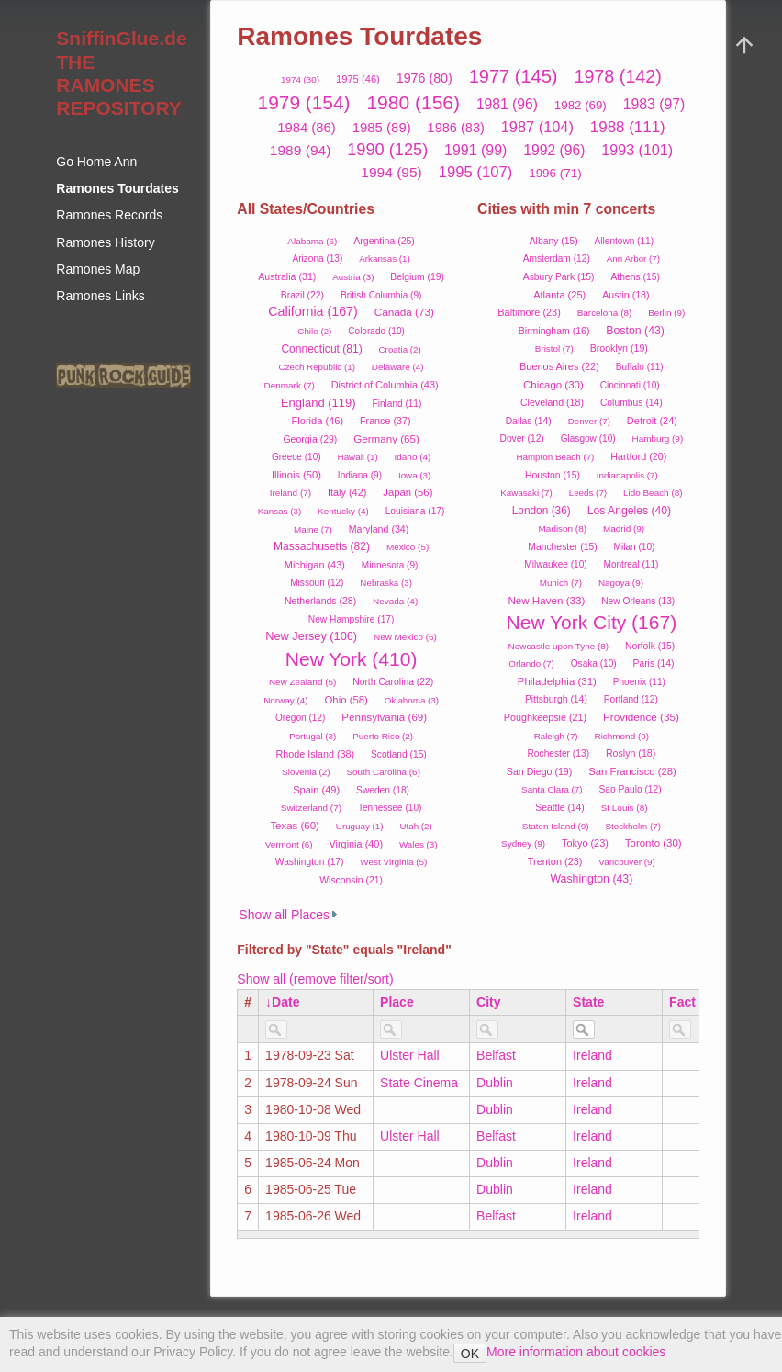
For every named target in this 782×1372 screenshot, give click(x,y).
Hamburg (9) (658, 438)
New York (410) (351, 658)
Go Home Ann (96, 161)
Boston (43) (635, 330)
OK (470, 1353)
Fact (682, 1002)
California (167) (313, 311)
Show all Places (284, 914)
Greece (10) (296, 457)
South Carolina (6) (383, 772)
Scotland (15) (399, 754)
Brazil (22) (302, 295)
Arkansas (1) (384, 258)
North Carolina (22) (392, 682)
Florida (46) (317, 420)
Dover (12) (522, 438)
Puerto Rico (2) (382, 736)
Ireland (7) (290, 493)
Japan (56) (407, 492)
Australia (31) (287, 276)
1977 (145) (513, 76)
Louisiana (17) (415, 511)
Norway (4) (285, 700)
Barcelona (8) (604, 313)
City (488, 1002)
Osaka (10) (594, 663)
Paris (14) (654, 663)
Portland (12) (631, 699)
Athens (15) (635, 277)
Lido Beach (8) (653, 493)
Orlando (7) (531, 663)
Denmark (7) (289, 385)
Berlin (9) (666, 313)
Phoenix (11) (639, 682)
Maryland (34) (379, 528)
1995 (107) (476, 172)
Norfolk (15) (650, 646)
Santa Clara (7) (551, 789)
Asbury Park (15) (559, 277)
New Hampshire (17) (351, 619)
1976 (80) (424, 78)
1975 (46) (358, 78)
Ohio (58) (346, 699)
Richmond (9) (621, 736)
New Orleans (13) (638, 601)
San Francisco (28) (632, 771)
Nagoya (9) (620, 583)
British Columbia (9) (381, 295)
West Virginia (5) (393, 862)
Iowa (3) (414, 475)
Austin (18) (625, 294)
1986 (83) (456, 127)
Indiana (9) (360, 475)
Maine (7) (313, 529)
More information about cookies (575, 1351)
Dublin (494, 1082)
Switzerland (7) (311, 808)
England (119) (318, 403)
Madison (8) (562, 528)
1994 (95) (391, 172)
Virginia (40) (356, 843)
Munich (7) (561, 583)
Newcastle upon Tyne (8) (558, 646)
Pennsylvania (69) (384, 717)
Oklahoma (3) (412, 700)
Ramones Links (100, 295)
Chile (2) (314, 331)
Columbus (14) (631, 403)
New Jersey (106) (311, 636)
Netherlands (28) (320, 600)
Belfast (496, 1055)
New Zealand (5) (302, 682)
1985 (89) (381, 127)
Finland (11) (397, 404)
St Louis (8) (624, 808)
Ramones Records (109, 215)
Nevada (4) (395, 601)
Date (285, 1002)
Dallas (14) (529, 421)
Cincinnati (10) (630, 385)
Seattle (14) (560, 808)
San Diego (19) (539, 771)
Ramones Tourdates (117, 188)
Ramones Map (98, 269)
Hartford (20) (638, 456)
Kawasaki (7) (526, 493)
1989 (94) (300, 150)
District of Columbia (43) (385, 384)
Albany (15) (554, 241)
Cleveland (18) (552, 402)
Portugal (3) (312, 736)
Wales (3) (418, 844)
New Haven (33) (546, 600)
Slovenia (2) (306, 772)
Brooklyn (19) (619, 348)
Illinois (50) (296, 474)
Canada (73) (404, 312)
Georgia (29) (310, 438)
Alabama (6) (312, 241)
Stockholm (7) (632, 826)
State (588, 1002)
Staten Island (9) (555, 826)
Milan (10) (634, 547)
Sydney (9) (523, 843)
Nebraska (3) (386, 583)
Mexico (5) (407, 547)
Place (397, 1002)
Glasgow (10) (588, 438)
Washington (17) (309, 862)
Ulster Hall (410, 1055)
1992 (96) (554, 150)
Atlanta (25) (559, 294)
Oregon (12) (300, 718)
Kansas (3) (279, 511)
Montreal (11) (631, 564)
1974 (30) (300, 79)
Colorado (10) (376, 331)
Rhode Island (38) (314, 753)
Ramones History (105, 242)
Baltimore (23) (529, 312)
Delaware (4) (398, 367)
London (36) (541, 510)
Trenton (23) (555, 861)
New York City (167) (592, 622)
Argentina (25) (384, 240)
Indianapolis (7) (627, 475)
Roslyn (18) (630, 753)
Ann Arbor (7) (633, 258)
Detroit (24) (652, 420)
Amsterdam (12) (556, 258)
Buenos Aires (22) (559, 366)
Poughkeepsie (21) (545, 717)
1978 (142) (617, 76)
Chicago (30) (553, 384)
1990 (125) (387, 150)
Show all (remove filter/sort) (315, 979)
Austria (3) (353, 277)
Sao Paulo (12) (629, 789)
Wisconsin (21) (351, 880)
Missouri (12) (316, 583)
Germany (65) (386, 438)
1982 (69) (580, 105)
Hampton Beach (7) (555, 457)
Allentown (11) (624, 241)
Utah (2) (415, 826)
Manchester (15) (562, 547)
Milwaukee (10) (555, 564)
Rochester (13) (558, 753)
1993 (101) (637, 149)
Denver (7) (589, 421)
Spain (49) (316, 789)
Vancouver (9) (626, 862)
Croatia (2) (400, 349)
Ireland (592, 1055)
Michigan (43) (315, 564)
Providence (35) (641, 717)
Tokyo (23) (585, 843)
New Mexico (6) (405, 637)
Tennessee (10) (389, 808)
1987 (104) (537, 126)
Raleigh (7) (556, 736)
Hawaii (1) (358, 457)
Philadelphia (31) (557, 681)
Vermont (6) (289, 844)
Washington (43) (591, 878)
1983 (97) (654, 104)
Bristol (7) (554, 348)
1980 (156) (413, 102)
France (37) (385, 420)
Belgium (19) (417, 277)
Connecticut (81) (321, 349)
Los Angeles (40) (629, 510)
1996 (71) (555, 173)
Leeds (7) (588, 493)
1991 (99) (475, 150)
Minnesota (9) (390, 565)
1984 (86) (306, 127)
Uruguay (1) (360, 826)
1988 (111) (627, 127)
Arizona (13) (317, 258)
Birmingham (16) (554, 330)
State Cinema (419, 1082)
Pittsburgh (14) (556, 699)
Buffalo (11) (640, 367)
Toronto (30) (653, 843)
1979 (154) (304, 102)
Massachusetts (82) (322, 546)
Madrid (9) (623, 528)
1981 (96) (507, 104)
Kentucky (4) (343, 511)
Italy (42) (347, 492)
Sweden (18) (382, 790)
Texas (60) (294, 825)
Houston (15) (552, 475)
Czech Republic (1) (317, 367)
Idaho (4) (413, 457)
